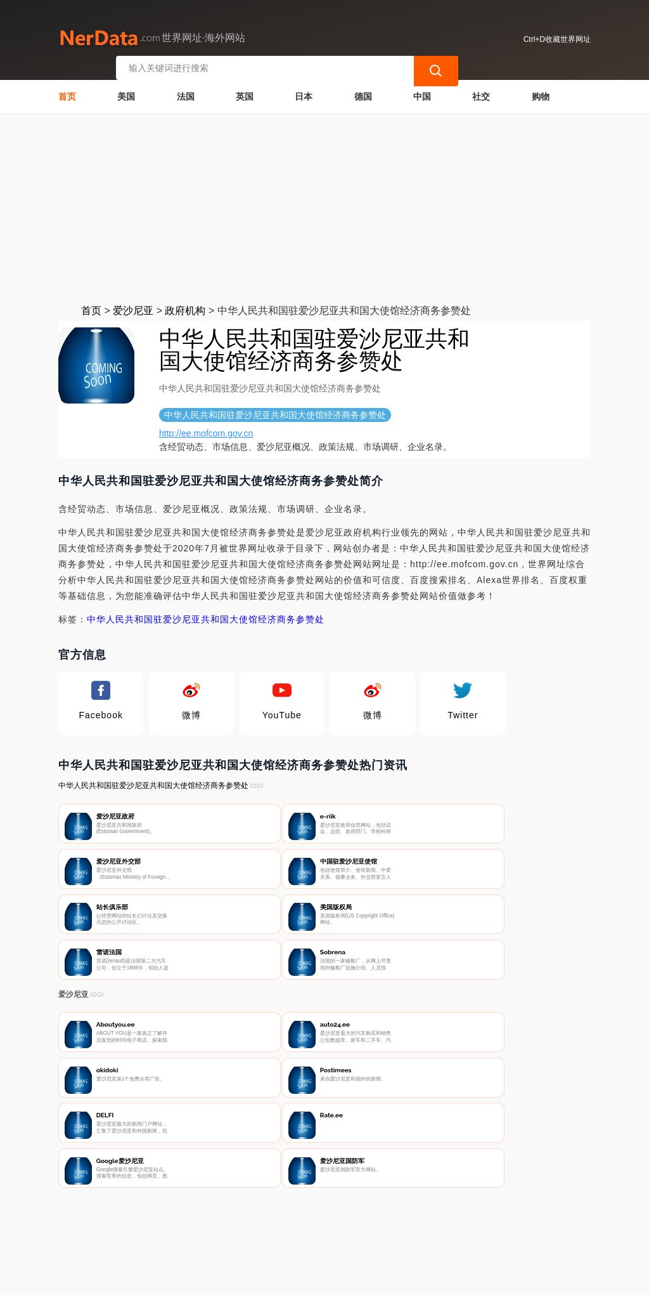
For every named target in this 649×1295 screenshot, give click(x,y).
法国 (186, 92)
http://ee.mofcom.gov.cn (206, 429)
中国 (422, 92)
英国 (245, 92)
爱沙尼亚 (133, 306)
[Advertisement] (324, 204)
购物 (540, 92)
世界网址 (279, 1277)
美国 (126, 92)
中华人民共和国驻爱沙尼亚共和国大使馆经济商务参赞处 (205, 615)
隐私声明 (269, 1229)
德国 (363, 92)
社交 (481, 92)
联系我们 (206, 1229)
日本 (303, 92)
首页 (67, 92)
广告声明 (332, 1229)
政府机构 (185, 306)
